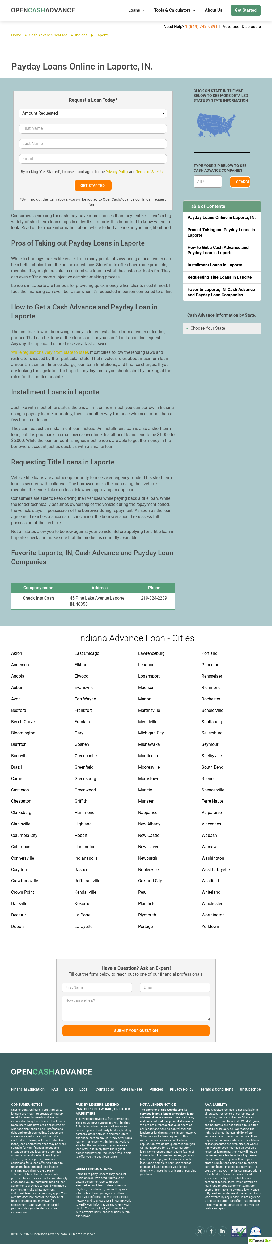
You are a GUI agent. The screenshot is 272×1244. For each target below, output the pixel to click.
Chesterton (21, 801)
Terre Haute (212, 801)
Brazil (16, 767)
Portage (145, 926)
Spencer (209, 778)
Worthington (213, 915)
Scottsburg (212, 721)
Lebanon (146, 664)
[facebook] (211, 1231)
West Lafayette (216, 869)
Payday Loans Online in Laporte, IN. (222, 217)
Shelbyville (212, 755)
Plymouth (147, 915)
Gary (79, 732)
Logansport (149, 676)
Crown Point (22, 892)
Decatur (18, 915)
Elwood (81, 676)
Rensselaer (212, 676)
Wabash (209, 835)
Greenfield (84, 767)
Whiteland (211, 892)
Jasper (81, 869)
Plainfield (147, 903)
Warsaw (209, 846)
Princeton (210, 664)
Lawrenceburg (151, 653)
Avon (16, 698)
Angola (17, 676)
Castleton (20, 790)
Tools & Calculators (175, 10)
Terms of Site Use (150, 172)
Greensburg (85, 778)
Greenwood (85, 790)
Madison (146, 687)
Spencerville (213, 790)
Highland (83, 824)
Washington (213, 858)
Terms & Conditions (216, 1089)
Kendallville (85, 892)
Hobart (81, 835)
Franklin (82, 721)
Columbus (20, 846)
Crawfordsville (24, 880)
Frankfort (83, 710)
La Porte (82, 915)
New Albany (149, 824)
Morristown (148, 778)
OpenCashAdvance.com (49, 1234)
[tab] (222, 328)
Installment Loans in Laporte (215, 265)
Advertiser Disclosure (242, 26)
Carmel (17, 778)
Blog (69, 1089)
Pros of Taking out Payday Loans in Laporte (221, 232)
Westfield (210, 880)
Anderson (20, 664)
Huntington (85, 846)
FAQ (54, 1089)
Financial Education (28, 1089)
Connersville (22, 858)
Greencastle (86, 755)
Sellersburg (212, 732)
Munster (146, 801)
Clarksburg (21, 812)
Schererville (212, 710)
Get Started (246, 10)
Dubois (17, 926)
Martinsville (149, 710)
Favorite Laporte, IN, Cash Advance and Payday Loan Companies (221, 292)
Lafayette (83, 926)
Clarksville (20, 824)
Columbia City (24, 835)
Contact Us (105, 1089)
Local (84, 1089)
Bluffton (19, 744)
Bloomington (23, 732)
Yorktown (210, 926)
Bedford (18, 710)
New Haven (148, 846)
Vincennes (211, 824)
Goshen (82, 744)
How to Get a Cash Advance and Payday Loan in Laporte (218, 250)
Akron (16, 653)
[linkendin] (222, 1231)
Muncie (145, 790)
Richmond (211, 687)
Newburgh (147, 858)
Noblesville (148, 869)
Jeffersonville (87, 880)
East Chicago (87, 653)
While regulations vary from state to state (49, 352)
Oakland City (150, 880)
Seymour (210, 744)
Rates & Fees (132, 1089)
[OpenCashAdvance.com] (43, 11)
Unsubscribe (250, 1089)
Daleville (19, 903)
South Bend (212, 767)
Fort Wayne (85, 698)
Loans (137, 10)
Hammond (85, 812)
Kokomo (82, 903)
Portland (210, 653)
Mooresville (149, 767)
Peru (142, 892)
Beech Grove (23, 721)
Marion (144, 698)
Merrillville (147, 721)
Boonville (19, 755)
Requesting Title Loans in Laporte (220, 277)
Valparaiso (212, 812)
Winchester (212, 903)
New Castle (148, 835)
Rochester (211, 698)
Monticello (148, 755)
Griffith (81, 801)
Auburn (18, 687)
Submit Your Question (136, 1030)
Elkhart (81, 664)
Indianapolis (86, 858)
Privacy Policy (116, 172)
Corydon (19, 869)
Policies (156, 1089)
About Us (213, 10)
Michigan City (151, 732)
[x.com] (199, 1231)
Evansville (84, 687)
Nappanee (147, 812)
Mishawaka (149, 744)
